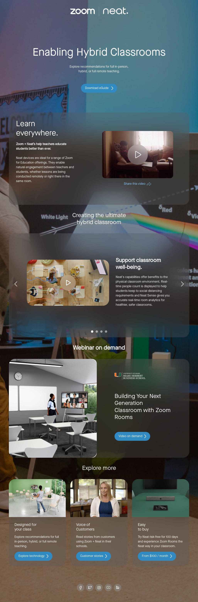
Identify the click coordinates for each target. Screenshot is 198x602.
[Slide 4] (106, 331)
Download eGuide (99, 88)
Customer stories (93, 556)
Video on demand (132, 436)
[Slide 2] (97, 331)
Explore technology (33, 556)
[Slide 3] (101, 331)
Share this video (137, 184)
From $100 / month (157, 556)
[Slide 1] (92, 331)
